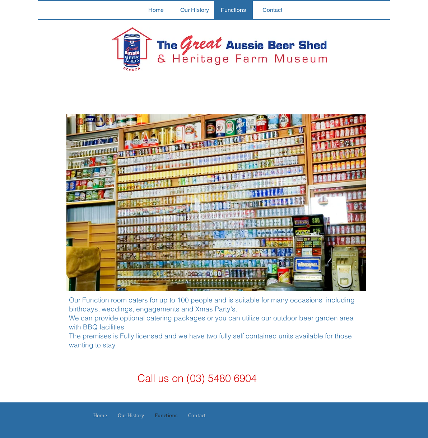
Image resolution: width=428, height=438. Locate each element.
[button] (216, 202)
